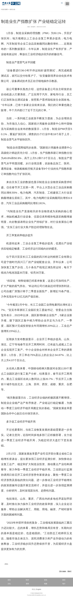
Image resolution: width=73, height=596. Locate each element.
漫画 (27, 583)
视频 (45, 583)
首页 (9, 580)
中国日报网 (4, 9)
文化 (9, 583)
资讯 (45, 580)
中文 (33, 589)
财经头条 (12, 9)
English (38, 589)
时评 (27, 580)
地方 (63, 583)
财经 (63, 580)
